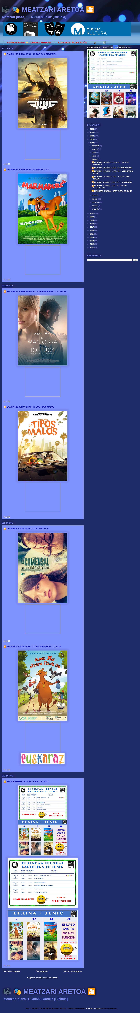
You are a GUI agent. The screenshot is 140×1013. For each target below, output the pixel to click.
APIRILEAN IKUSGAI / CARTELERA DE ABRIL (109, 47)
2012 (92, 244)
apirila (95, 199)
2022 (92, 143)
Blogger (97, 1008)
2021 (92, 213)
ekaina (95, 159)
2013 (92, 241)
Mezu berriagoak (12, 971)
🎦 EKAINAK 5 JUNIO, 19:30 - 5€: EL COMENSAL (26, 529)
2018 (92, 224)
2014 (92, 237)
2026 (92, 129)
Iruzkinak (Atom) (51, 978)
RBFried (89, 1008)
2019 (92, 220)
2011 (92, 247)
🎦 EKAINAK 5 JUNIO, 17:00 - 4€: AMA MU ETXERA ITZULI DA (32, 646)
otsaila (95, 206)
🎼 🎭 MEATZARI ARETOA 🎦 (48, 9)
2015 (92, 234)
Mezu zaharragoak (73, 971)
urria (94, 152)
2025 (92, 132)
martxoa (95, 202)
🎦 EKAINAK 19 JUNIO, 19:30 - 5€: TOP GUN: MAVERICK (30, 54)
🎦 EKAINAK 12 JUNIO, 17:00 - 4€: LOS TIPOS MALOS (29, 407)
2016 (92, 230)
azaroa (95, 149)
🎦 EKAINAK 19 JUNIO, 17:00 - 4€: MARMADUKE (26, 170)
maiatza (95, 195)
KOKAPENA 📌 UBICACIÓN (72, 42)
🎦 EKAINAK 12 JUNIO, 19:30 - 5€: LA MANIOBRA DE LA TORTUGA (35, 291)
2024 (92, 136)
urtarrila (95, 209)
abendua (96, 146)
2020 (92, 217)
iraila (94, 156)
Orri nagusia (42, 971)
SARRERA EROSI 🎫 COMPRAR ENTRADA (29, 42)
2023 (92, 139)
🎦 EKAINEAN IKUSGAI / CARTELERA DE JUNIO (26, 781)
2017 (92, 227)
